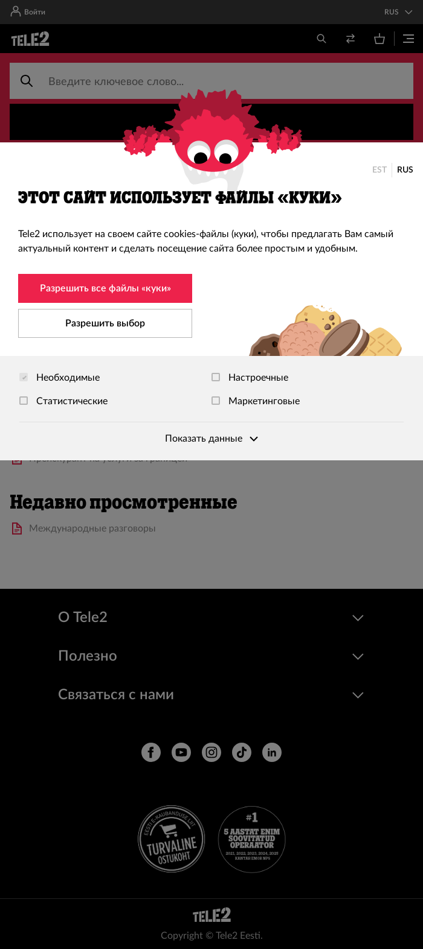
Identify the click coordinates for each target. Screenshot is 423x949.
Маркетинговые (256, 401)
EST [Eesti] (379, 170)
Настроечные (250, 377)
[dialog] (211, 301)
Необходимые (59, 377)
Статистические (63, 401)
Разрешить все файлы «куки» (105, 288)
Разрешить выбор (105, 323)
